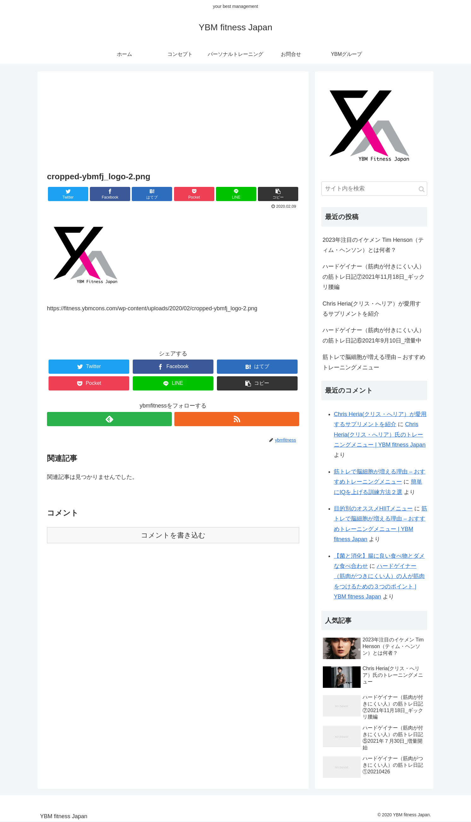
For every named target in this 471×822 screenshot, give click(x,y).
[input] (374, 189)
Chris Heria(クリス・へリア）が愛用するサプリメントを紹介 (372, 309)
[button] (421, 189)
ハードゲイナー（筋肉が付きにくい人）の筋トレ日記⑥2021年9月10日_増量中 (374, 335)
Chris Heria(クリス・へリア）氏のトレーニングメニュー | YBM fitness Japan (380, 434)
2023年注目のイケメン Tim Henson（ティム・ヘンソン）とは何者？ (373, 245)
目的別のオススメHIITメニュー (373, 508)
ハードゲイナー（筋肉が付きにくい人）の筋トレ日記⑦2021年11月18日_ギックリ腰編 (374, 276)
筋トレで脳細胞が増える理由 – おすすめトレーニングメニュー (374, 362)
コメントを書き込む (173, 535)
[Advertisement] (173, 122)
